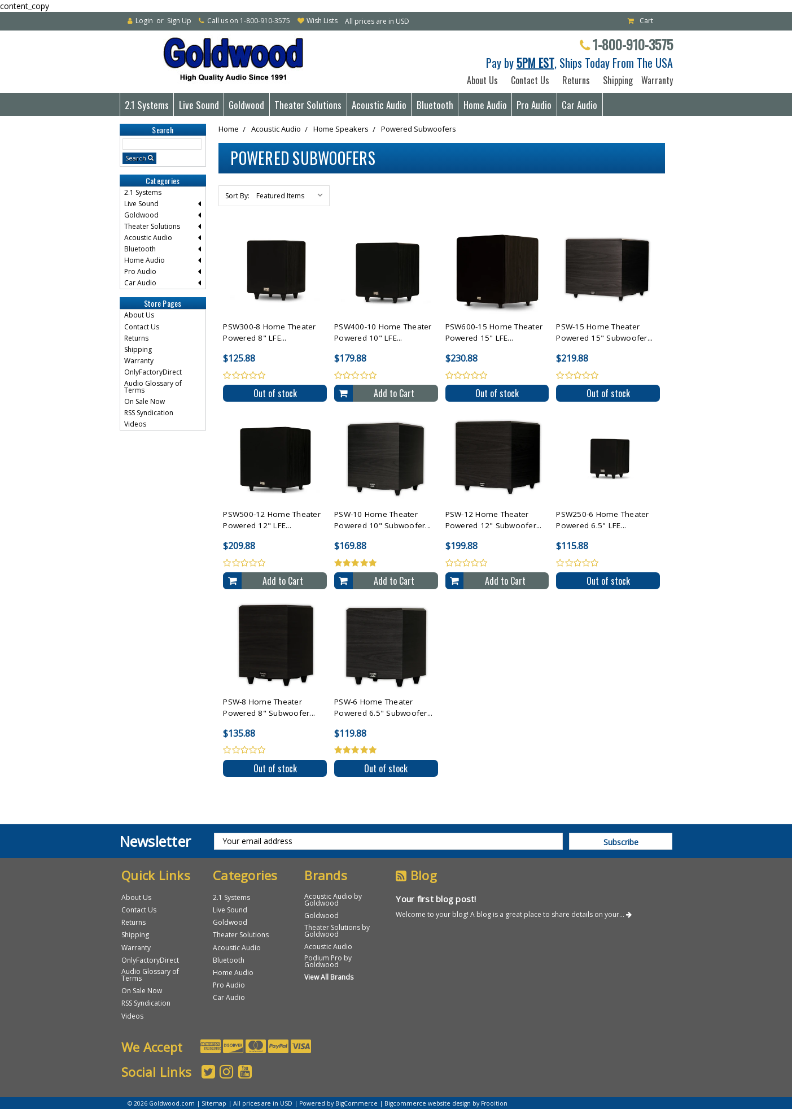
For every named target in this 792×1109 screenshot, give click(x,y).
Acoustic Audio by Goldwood (333, 899)
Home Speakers (341, 129)
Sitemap (214, 1103)
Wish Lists (322, 20)
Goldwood (246, 105)
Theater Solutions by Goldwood (337, 931)
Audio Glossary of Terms (153, 387)
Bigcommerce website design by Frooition (445, 1103)
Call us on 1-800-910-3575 (248, 20)
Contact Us (530, 80)
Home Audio (485, 105)
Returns (576, 80)
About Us (482, 80)
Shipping (615, 80)
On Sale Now (144, 401)
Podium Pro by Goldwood (328, 961)
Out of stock (275, 393)
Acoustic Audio (379, 105)
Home (228, 129)
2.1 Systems (147, 105)
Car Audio (579, 105)
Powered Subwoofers (418, 129)
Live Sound (199, 105)
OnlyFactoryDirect (153, 372)
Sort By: (237, 196)
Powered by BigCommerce (338, 1103)
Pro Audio (534, 105)
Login (144, 20)
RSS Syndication (148, 412)
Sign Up (179, 20)
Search (135, 158)
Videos (135, 424)
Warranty (655, 80)
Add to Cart (394, 393)
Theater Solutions (308, 105)
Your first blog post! (436, 898)
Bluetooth (435, 105)
